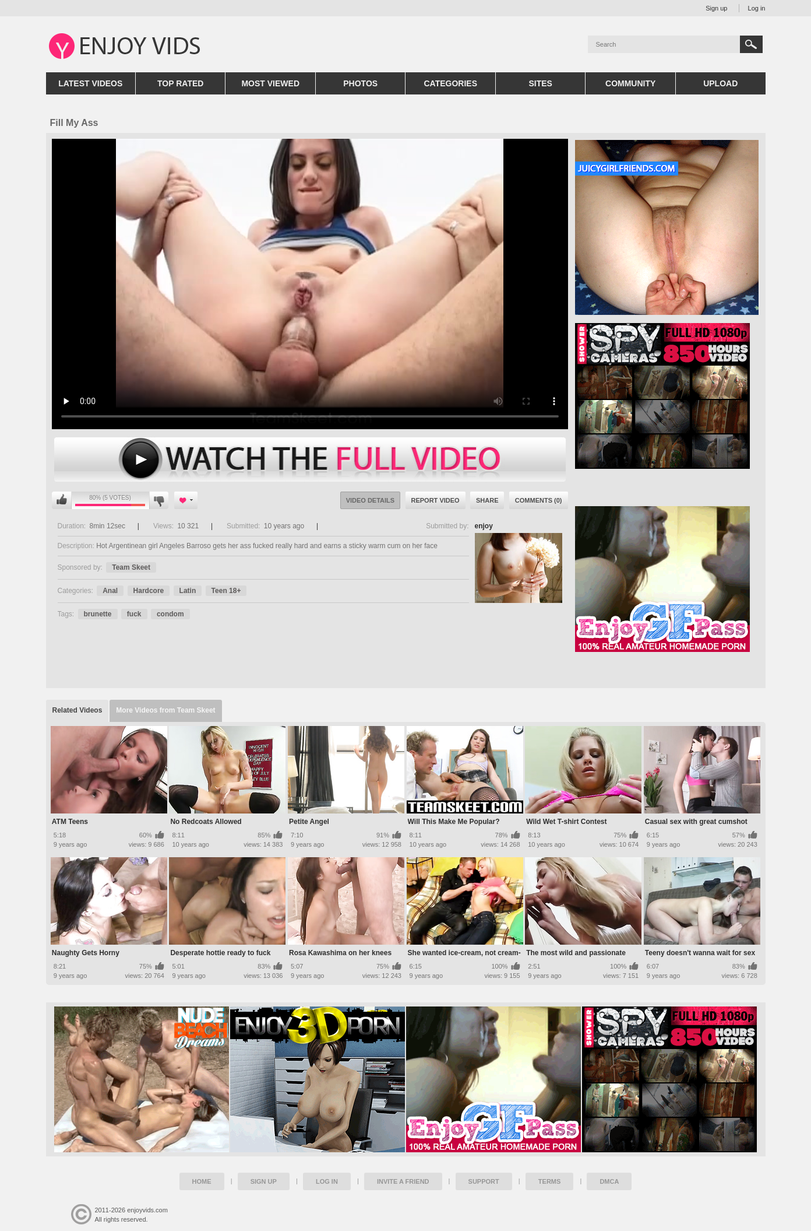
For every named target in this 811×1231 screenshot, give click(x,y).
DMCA (609, 1181)
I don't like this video (158, 500)
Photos (360, 83)
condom (170, 614)
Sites (540, 83)
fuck (134, 614)
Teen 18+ (226, 591)
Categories (450, 83)
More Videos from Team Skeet (165, 710)
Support (483, 1181)
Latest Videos (90, 83)
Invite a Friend (403, 1181)
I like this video (62, 500)
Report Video (435, 500)
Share (487, 500)
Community (630, 83)
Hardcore (148, 591)
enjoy (484, 526)
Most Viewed (270, 83)
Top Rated (180, 83)
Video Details (370, 500)
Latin (187, 591)
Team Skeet (131, 567)
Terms (549, 1181)
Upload (720, 83)
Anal (110, 591)
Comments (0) (538, 500)
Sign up (716, 8)
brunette (98, 614)
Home (201, 1181)
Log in (757, 8)
